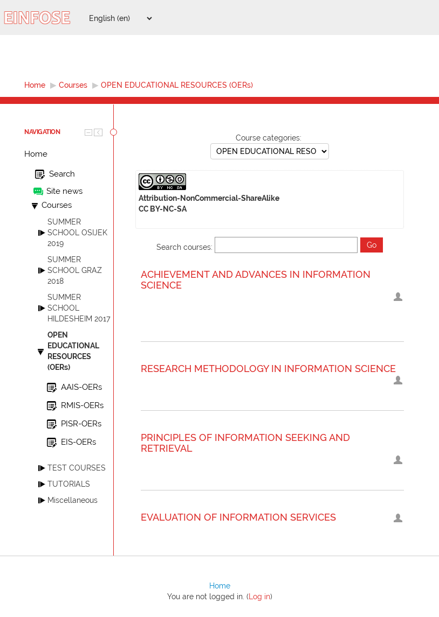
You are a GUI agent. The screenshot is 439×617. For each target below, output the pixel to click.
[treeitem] (68, 154)
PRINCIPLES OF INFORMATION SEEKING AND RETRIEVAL (245, 443)
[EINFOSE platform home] (43, 17)
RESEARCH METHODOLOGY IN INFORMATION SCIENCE (268, 368)
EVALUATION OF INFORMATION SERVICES (238, 517)
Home (35, 154)
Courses (57, 205)
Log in (259, 596)
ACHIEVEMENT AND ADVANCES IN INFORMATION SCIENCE (256, 280)
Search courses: (185, 247)
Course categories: (268, 138)
